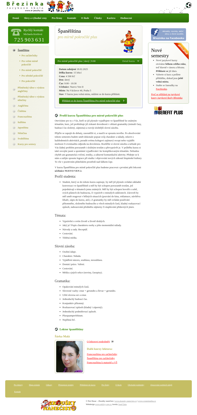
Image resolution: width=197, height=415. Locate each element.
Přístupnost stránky (66, 385)
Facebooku (161, 88)
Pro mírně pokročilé (32, 70)
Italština (22, 122)
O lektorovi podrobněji (98, 341)
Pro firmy (57, 18)
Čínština (22, 111)
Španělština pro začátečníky (101, 358)
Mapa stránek (34, 385)
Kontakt (71, 18)
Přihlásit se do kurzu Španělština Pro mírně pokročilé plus (91, 100)
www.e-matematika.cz (147, 401)
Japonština (23, 127)
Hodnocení (126, 18)
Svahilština (23, 138)
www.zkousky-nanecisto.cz (126, 401)
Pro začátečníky (30, 55)
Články (98, 18)
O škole (85, 18)
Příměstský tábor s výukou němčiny (31, 98)
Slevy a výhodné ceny (35, 18)
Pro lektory (18, 385)
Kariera (111, 18)
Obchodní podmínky (136, 385)
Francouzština (25, 116)
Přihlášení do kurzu (87, 385)
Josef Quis (122, 404)
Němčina (22, 133)
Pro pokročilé (28, 81)
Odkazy (49, 385)
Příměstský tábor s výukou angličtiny (31, 89)
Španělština (23, 50)
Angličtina (23, 105)
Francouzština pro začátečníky (102, 354)
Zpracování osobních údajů (161, 385)
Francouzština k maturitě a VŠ (102, 362)
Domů (16, 18)
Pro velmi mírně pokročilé (30, 63)
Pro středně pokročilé (32, 75)
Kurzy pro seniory (27, 144)
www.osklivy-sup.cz (103, 404)
